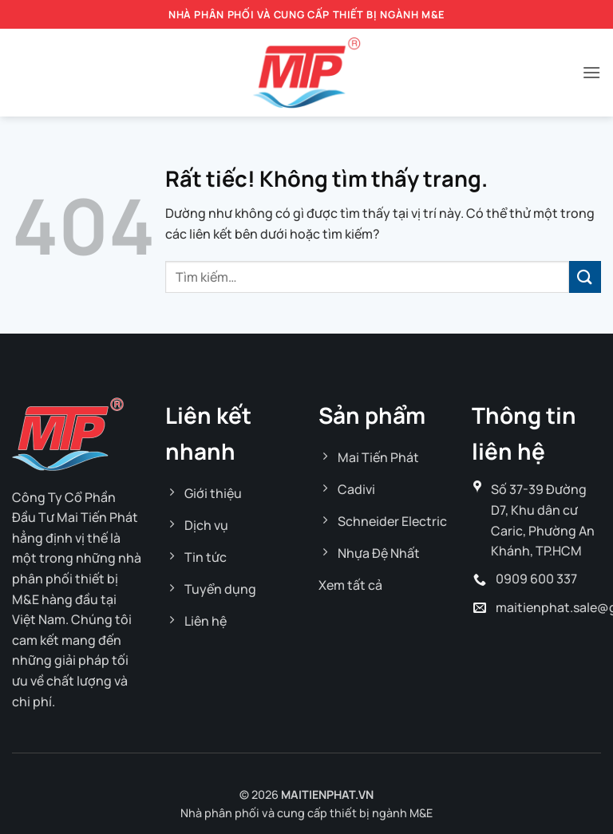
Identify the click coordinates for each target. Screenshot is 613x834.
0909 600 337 (536, 578)
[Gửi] (585, 276)
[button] (591, 72)
